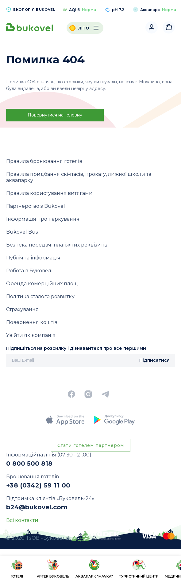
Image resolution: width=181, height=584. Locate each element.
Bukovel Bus (22, 232)
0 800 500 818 (29, 463)
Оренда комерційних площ (42, 283)
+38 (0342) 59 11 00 (38, 485)
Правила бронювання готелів (44, 161)
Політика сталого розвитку (40, 296)
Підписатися (154, 360)
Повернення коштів (31, 322)
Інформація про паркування (42, 219)
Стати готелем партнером (90, 445)
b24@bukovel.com (36, 507)
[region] (90, 569)
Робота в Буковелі (29, 271)
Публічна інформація (33, 258)
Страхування (22, 309)
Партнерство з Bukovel (35, 206)
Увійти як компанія (31, 335)
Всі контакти (22, 520)
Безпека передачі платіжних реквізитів (56, 245)
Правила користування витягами (49, 193)
